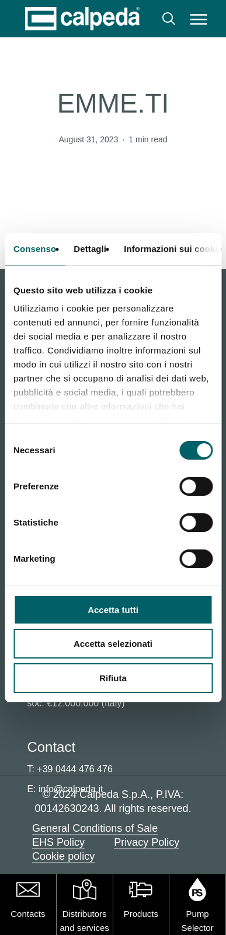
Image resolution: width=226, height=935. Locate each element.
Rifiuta (113, 678)
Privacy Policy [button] (146, 842)
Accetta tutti (113, 610)
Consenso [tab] (34, 249)
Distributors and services (84, 921)
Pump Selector (198, 921)
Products (141, 914)
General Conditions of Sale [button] (95, 828)
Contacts (28, 914)
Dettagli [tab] (90, 249)
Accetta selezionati (113, 644)
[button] (198, 18)
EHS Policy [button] (58, 842)
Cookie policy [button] (63, 856)
